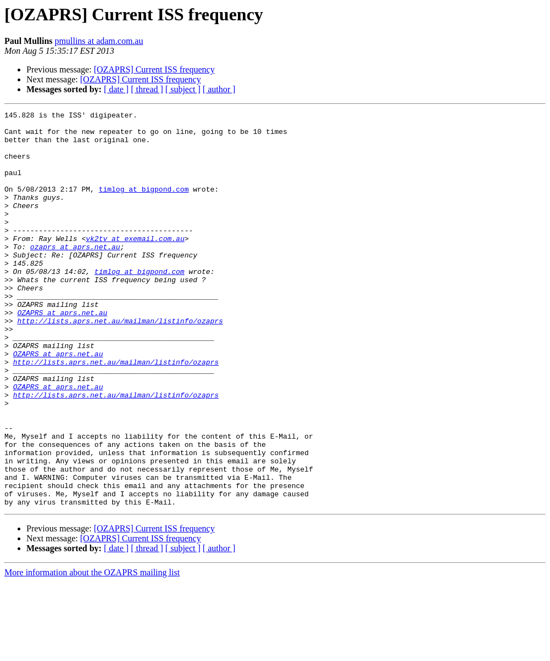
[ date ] (116, 89)
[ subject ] (183, 89)
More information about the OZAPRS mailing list (92, 651)
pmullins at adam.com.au (99, 41)
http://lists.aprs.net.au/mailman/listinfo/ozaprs (120, 363)
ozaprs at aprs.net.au (75, 274)
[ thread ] (147, 89)
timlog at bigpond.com (144, 205)
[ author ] (219, 89)
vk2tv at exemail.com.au (135, 265)
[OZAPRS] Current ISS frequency (154, 69)
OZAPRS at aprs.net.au (62, 353)
